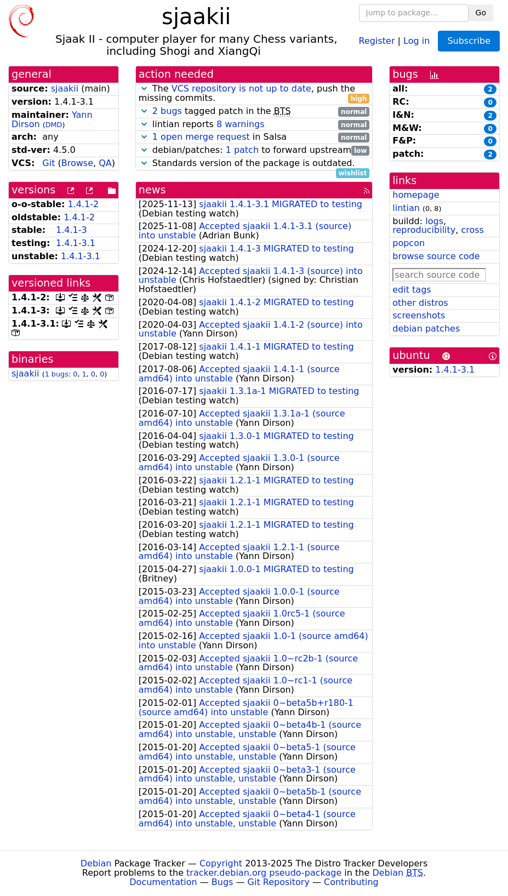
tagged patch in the (254, 111)
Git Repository (279, 882)
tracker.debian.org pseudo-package (263, 873)
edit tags (411, 289)
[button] (144, 88)
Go (481, 12)
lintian (406, 208)
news (152, 190)
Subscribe (468, 41)
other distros (420, 303)
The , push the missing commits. (254, 93)
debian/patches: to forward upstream (254, 150)
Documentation (163, 882)
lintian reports (254, 124)
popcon (408, 243)
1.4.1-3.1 (75, 243)
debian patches (426, 328)
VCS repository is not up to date (241, 88)
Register (377, 40)
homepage (415, 195)
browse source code (436, 256)
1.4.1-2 (83, 204)
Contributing (351, 882)
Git (48, 163)
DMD (53, 125)
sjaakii (65, 88)
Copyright (220, 863)
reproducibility (423, 230)
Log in (416, 40)
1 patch (242, 150)
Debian (96, 863)
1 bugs (57, 374)
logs (434, 221)
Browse (77, 163)
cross (472, 230)
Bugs (222, 882)
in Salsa (254, 137)
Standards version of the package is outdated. (254, 163)
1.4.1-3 (71, 230)
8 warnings (240, 124)
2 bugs (167, 111)
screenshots (418, 315)
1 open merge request (201, 137)
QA (105, 163)
